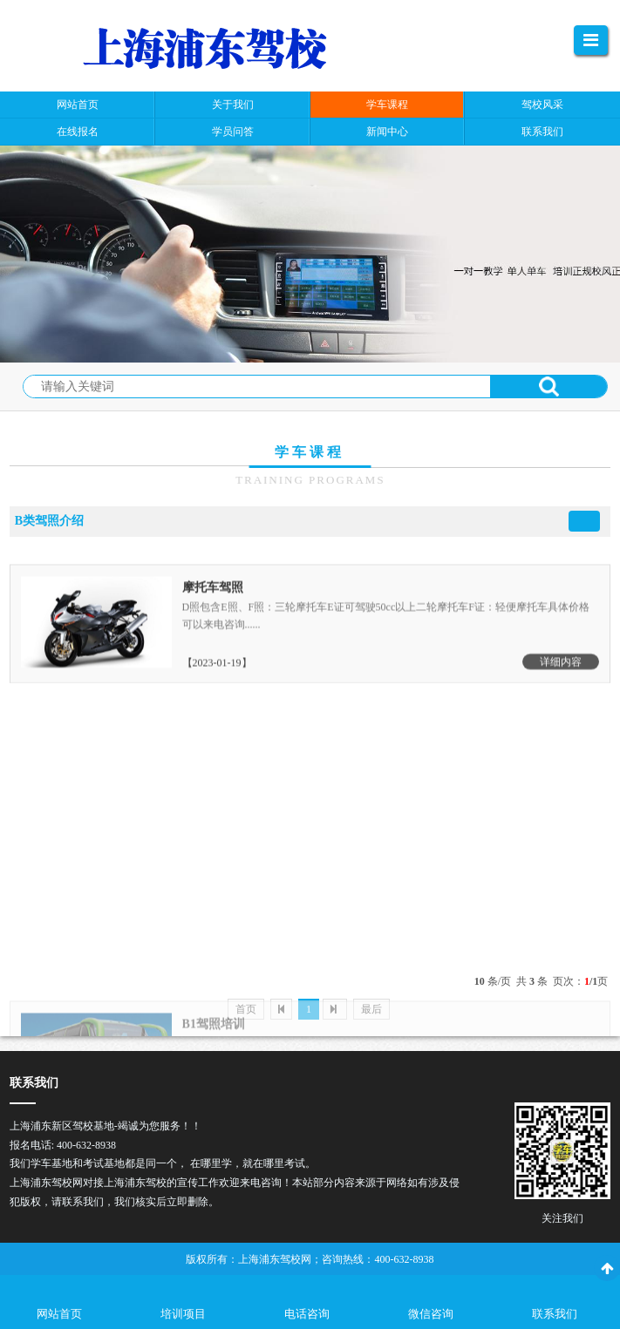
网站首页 (59, 1313)
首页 (245, 1009)
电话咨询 (307, 1313)
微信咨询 (430, 1313)
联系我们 (554, 1313)
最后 (371, 1009)
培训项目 (183, 1313)
